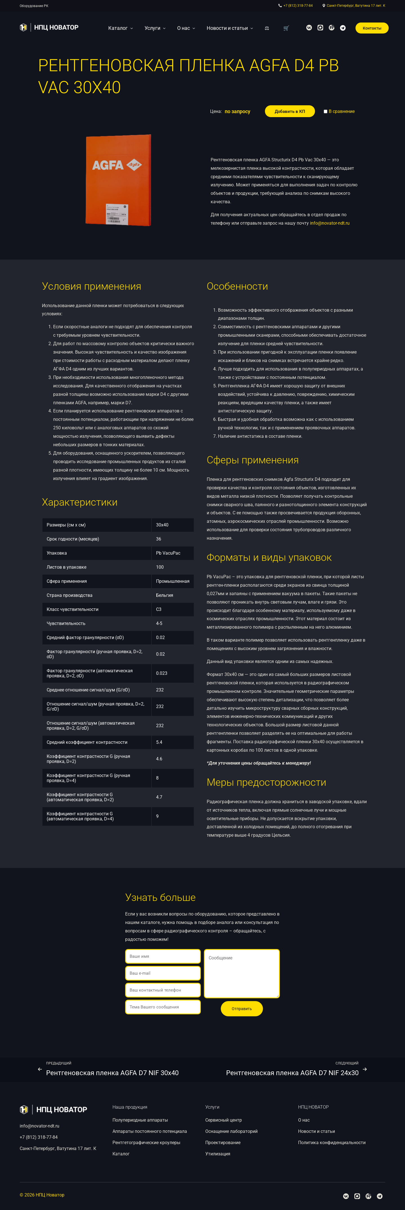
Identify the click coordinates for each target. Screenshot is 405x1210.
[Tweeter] (320, 27)
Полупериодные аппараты (140, 1120)
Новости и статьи (316, 1131)
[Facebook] (309, 27)
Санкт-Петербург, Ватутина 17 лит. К (356, 5)
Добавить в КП (290, 111)
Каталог (121, 1154)
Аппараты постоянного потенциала (149, 1131)
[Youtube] (331, 27)
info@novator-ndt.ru (330, 223)
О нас (304, 1120)
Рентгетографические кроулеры (146, 1142)
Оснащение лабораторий (231, 1131)
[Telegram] (342, 27)
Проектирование (222, 1142)
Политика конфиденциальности (332, 1142)
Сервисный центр (223, 1120)
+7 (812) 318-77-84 (298, 5)
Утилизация (217, 1154)
